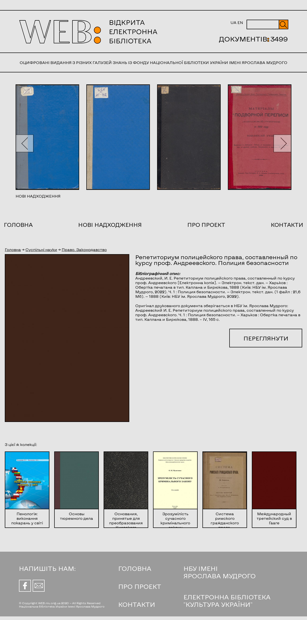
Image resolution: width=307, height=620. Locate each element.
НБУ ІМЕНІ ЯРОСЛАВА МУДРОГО (219, 572)
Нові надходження (110, 224)
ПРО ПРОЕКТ (139, 586)
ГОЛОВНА (134, 568)
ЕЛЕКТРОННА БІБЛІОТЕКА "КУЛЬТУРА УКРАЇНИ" (227, 600)
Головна (18, 224)
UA (233, 22)
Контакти (287, 224)
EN (240, 22)
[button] (25, 143)
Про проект (206, 224)
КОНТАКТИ (136, 604)
